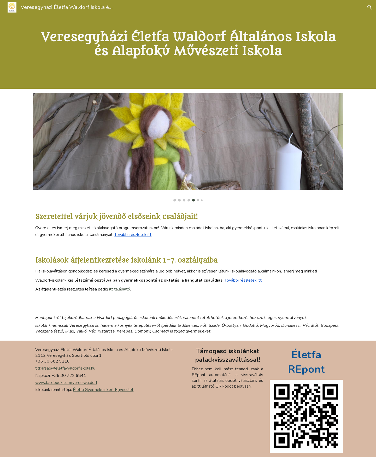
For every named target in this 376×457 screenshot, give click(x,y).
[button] (369, 7)
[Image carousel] (188, 147)
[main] (188, 44)
